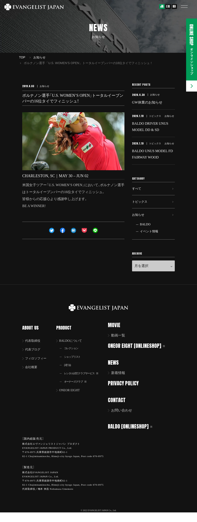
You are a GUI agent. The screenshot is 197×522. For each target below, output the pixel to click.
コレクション (73, 354)
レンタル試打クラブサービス (84, 380)
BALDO (145, 235)
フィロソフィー (37, 364)
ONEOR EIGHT (71, 398)
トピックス (140, 209)
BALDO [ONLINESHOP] (133, 436)
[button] (187, 6)
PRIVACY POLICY (126, 393)
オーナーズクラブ (77, 389)
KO (174, 6)
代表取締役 (34, 346)
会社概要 (32, 374)
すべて (137, 194)
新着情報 (121, 383)
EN (168, 6)
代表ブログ (34, 355)
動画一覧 (121, 346)
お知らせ (139, 224)
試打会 (69, 371)
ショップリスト (74, 363)
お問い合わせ (124, 420)
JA (162, 6)
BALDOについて (73, 346)
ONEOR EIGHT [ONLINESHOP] (139, 356)
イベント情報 (149, 242)
